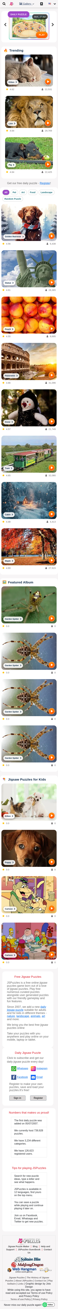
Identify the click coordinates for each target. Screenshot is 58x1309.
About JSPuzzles (24, 1280)
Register (45, 183)
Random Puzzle (12, 199)
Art (23, 192)
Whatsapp (22, 1068)
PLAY (42, 35)
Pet (14, 192)
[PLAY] (48, 82)
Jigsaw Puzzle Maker (18, 1246)
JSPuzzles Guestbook (29, 1249)
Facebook (22, 1077)
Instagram (42, 1068)
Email (40, 1077)
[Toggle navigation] (4, 3)
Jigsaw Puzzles (17, 1277)
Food (32, 192)
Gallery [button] (27, 3)
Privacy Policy (40, 1299)
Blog (35, 1246)
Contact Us (40, 1280)
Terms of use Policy (21, 1299)
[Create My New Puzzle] (42, 4)
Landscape (46, 192)
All (5, 192)
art (43, 1016)
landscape (22, 1016)
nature (11, 1016)
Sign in (17, 1098)
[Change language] (52, 4)
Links (21, 1284)
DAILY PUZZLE (19, 14)
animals (35, 1016)
